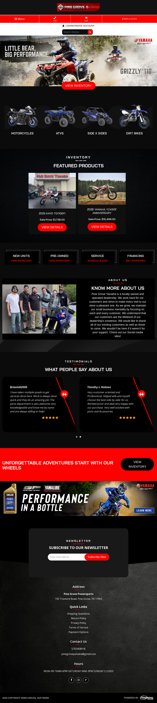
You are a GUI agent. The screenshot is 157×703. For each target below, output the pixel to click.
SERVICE (97, 256)
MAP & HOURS (129, 19)
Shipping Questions (78, 613)
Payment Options (78, 632)
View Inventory (137, 464)
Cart (86, 19)
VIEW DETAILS (52, 227)
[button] (76, 436)
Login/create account (78, 25)
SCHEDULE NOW (98, 260)
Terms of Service (78, 627)
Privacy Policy (78, 622)
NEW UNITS (21, 256)
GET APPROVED (135, 260)
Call (55, 19)
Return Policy (78, 618)
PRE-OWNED (59, 256)
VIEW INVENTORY (78, 85)
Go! (90, 30)
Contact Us (78, 641)
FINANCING (135, 256)
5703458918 (78, 648)
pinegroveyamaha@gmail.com (78, 654)
